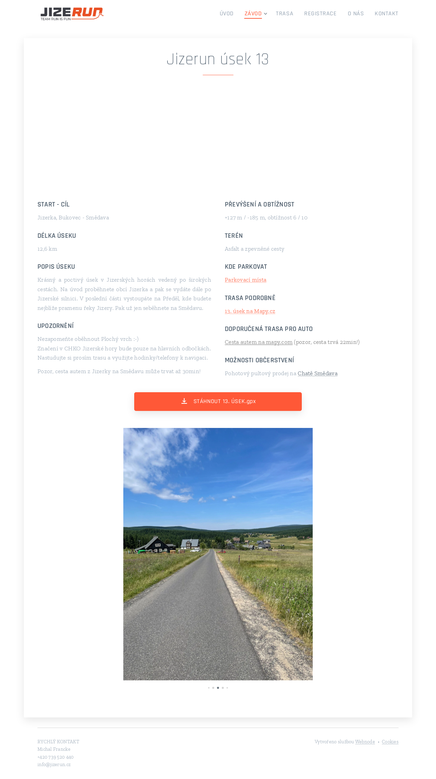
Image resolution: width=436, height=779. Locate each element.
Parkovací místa (245, 279)
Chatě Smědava (318, 373)
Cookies (390, 742)
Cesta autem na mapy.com (259, 341)
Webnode (365, 742)
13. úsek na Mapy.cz (250, 311)
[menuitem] (240, 13)
